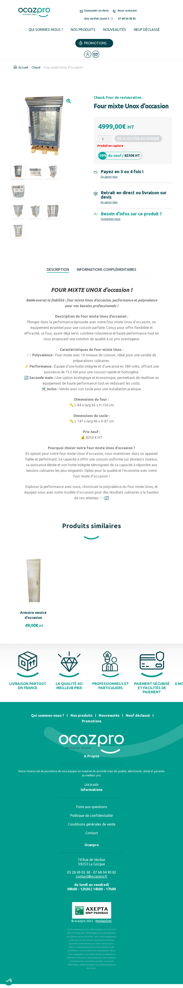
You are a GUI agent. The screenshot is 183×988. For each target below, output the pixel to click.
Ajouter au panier (141, 139)
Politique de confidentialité (91, 817)
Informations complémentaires (108, 270)
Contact (91, 835)
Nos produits (83, 30)
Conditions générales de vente (91, 826)
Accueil (23, 67)
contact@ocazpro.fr (91, 878)
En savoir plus (109, 176)
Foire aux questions (91, 809)
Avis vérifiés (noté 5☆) (98, 18)
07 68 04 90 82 (127, 18)
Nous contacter (127, 10)
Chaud (36, 67)
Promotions (95, 43)
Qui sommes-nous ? (46, 30)
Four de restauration (123, 97)
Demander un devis (96, 10)
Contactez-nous (110, 219)
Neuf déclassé (147, 30)
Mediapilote (104, 923)
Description (54, 270)
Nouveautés (114, 30)
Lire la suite (92, 786)
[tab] (54, 271)
